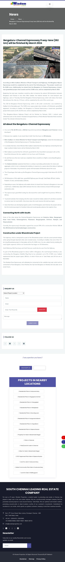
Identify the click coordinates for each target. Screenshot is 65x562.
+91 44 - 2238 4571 (11, 518)
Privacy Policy (40, 559)
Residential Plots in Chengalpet (28, 402)
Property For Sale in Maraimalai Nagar (28, 435)
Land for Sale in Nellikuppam (29, 473)
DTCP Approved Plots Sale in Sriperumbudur (28, 456)
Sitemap (31, 559)
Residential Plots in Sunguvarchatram (28, 418)
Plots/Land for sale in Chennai (28, 445)
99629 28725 (28, 521)
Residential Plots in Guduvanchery (28, 391)
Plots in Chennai (28, 440)
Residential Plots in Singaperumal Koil (28, 397)
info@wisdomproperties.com (13, 524)
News (19, 19)
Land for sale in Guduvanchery (28, 462)
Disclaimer (23, 559)
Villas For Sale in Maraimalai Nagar (29, 451)
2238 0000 (21, 518)
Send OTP (42, 310)
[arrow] (29, 545)
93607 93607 (20, 521)
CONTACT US (40, 368)
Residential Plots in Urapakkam (28, 424)
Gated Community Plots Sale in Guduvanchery (28, 467)
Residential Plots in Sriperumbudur (28, 429)
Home (11, 19)
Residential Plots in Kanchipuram (29, 413)
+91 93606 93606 (10, 521)
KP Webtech (48, 554)
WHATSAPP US (25, 368)
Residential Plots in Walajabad (28, 408)
